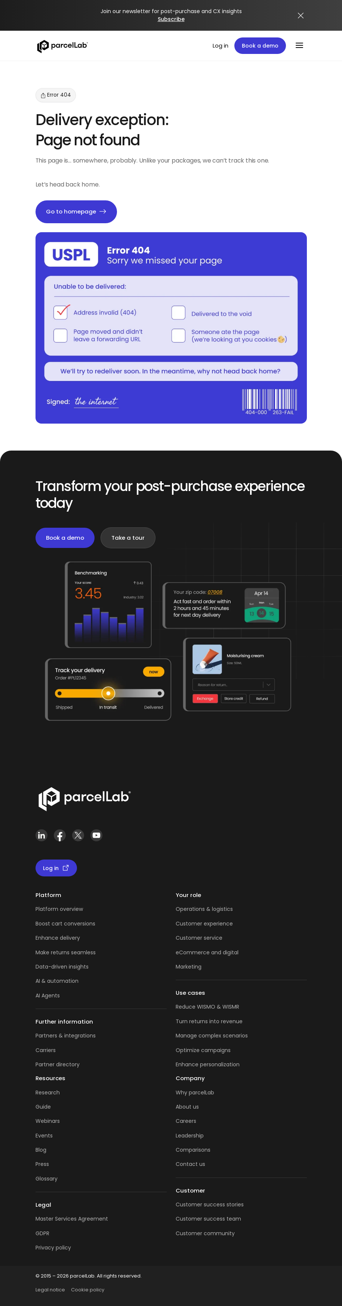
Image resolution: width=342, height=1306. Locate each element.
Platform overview (59, 909)
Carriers (46, 1050)
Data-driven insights (62, 966)
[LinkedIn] (42, 835)
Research (48, 1092)
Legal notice (50, 1289)
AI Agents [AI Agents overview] (48, 995)
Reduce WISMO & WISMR (207, 1006)
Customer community (205, 1233)
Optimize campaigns (203, 1050)
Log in (220, 45)
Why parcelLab (195, 1092)
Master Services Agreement (72, 1218)
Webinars (48, 1121)
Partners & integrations (66, 1035)
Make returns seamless (66, 952)
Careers (186, 1121)
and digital (224, 952)
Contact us (190, 1164)
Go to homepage (76, 211)
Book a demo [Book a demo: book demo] (65, 538)
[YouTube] (96, 835)
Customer (190, 938)
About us (187, 1106)
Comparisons (193, 1150)
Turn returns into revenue (209, 1021)
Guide (43, 1106)
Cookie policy (87, 1289)
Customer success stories (210, 1204)
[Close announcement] (301, 15)
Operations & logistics (204, 909)
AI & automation (57, 981)
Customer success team (208, 1218)
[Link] (84, 797)
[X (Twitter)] (78, 835)
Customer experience (204, 923)
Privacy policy (53, 1247)
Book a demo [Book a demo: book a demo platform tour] (260, 45)
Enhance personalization (208, 1064)
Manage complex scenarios (212, 1035)
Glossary (47, 1178)
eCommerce (193, 952)
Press (42, 1164)
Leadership (190, 1135)
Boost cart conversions (65, 923)
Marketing (188, 966)
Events (44, 1135)
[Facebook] (60, 835)
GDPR (42, 1233)
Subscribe (171, 19)
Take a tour (128, 538)
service (213, 938)
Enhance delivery (58, 938)
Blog (41, 1150)
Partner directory (58, 1064)
